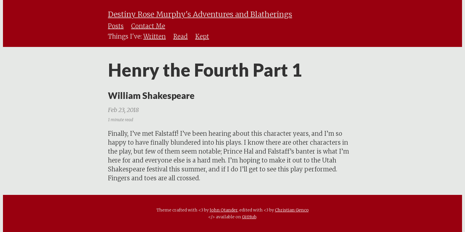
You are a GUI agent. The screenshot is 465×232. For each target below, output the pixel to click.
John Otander (224, 210)
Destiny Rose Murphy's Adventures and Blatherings (200, 14)
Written (154, 36)
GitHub (249, 217)
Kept (202, 36)
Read (180, 36)
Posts (116, 26)
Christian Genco (292, 210)
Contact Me (148, 26)
